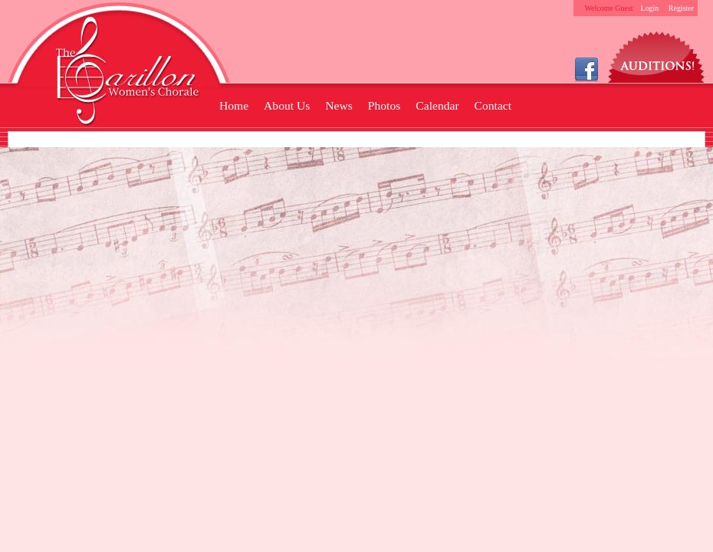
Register (681, 8)
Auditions (656, 53)
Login (650, 8)
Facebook (586, 68)
